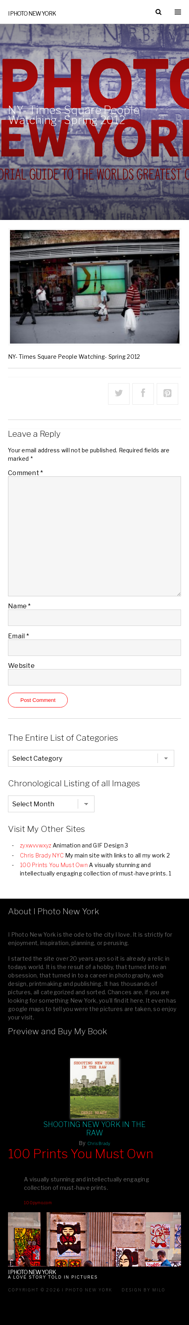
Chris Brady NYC (42, 855)
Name (19, 606)
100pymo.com (38, 1202)
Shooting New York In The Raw (94, 1128)
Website (21, 665)
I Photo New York (32, 13)
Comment (25, 473)
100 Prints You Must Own (54, 864)
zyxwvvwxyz (35, 845)
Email (18, 636)
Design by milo (143, 1289)
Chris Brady (98, 1143)
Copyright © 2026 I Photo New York (60, 1289)
